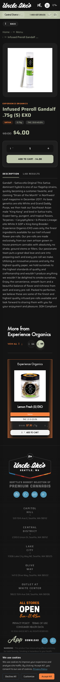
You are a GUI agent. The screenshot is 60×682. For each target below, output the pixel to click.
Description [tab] (11, 173)
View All (15, 344)
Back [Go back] (10, 23)
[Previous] (31, 344)
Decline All (10, 676)
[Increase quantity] (48, 148)
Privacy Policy (40, 669)
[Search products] (39, 5)
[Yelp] (34, 494)
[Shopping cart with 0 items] (47, 5)
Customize (29, 676)
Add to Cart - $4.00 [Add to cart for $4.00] (30, 159)
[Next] (40, 344)
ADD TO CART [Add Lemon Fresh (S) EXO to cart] (30, 432)
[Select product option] (30, 426)
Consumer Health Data (30, 627)
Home (6, 32)
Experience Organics (30, 364)
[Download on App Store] (49, 15)
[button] (30, 398)
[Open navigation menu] (54, 5)
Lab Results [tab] (31, 173)
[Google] (43, 494)
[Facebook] (16, 494)
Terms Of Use (40, 623)
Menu (19, 32)
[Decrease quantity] (11, 148)
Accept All (47, 676)
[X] (25, 494)
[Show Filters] (13, 15)
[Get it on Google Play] (55, 15)
